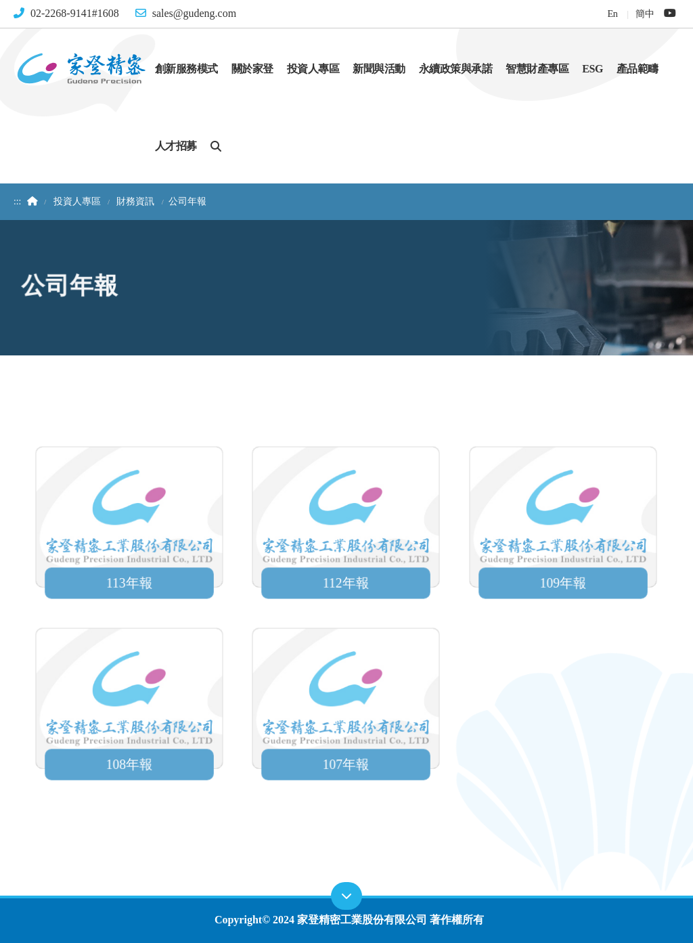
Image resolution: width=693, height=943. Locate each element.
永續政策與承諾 (456, 68)
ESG (592, 68)
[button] (215, 145)
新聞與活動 (379, 68)
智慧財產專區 (537, 68)
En (612, 13)
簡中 (644, 13)
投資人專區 (313, 68)
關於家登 (252, 68)
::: (17, 201)
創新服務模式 (186, 68)
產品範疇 (637, 68)
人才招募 (176, 146)
